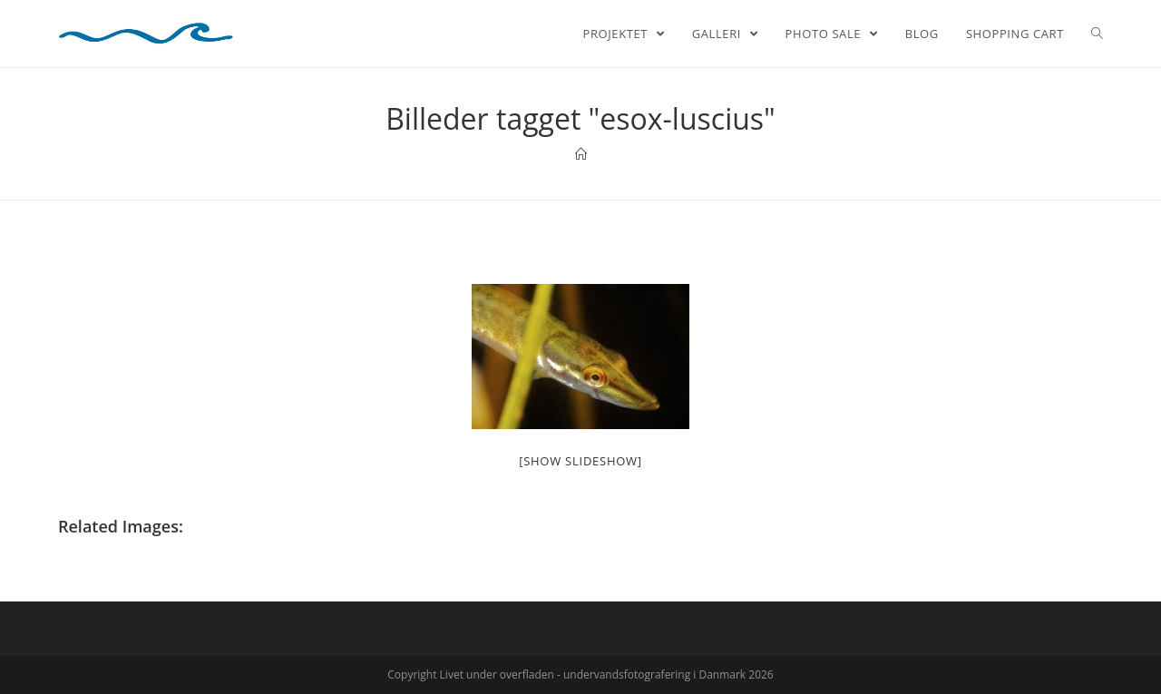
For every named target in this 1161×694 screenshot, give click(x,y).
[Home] (581, 154)
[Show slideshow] (580, 461)
